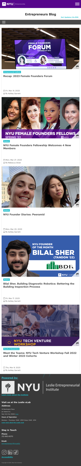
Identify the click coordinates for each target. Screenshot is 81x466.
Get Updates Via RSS (69, 17)
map (17, 414)
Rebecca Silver (14, 163)
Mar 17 (11, 298)
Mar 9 (12, 367)
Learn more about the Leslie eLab (13, 422)
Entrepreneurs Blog (40, 14)
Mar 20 (13, 229)
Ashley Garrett (14, 93)
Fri (7, 91)
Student (6, 141)
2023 (17, 91)
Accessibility (7, 457)
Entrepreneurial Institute (12, 72)
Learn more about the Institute (15, 395)
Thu (7, 367)
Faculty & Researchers (11, 349)
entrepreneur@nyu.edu (11, 443)
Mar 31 (11, 91)
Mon (7, 160)
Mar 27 (13, 160)
